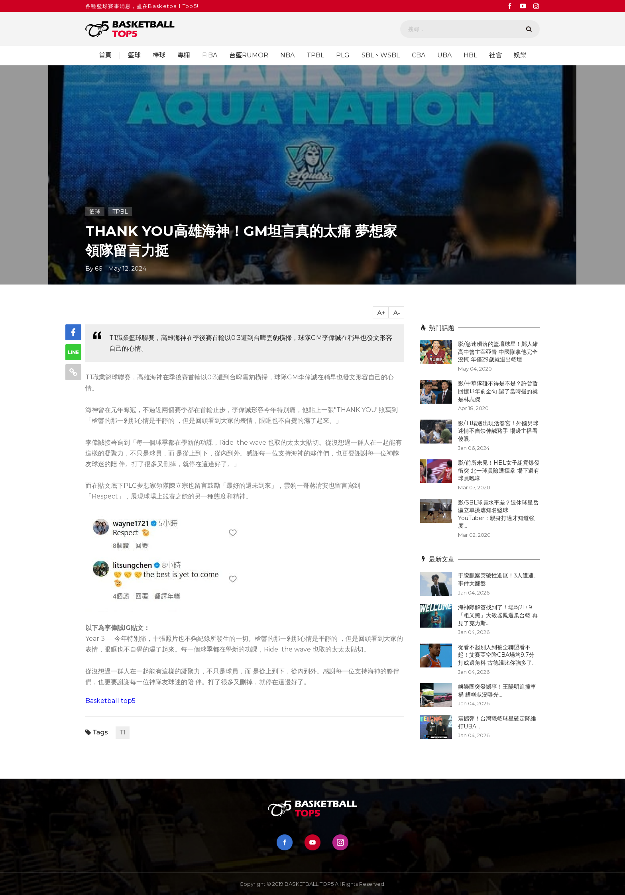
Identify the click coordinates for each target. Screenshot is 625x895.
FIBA (209, 55)
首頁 (105, 55)
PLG (343, 55)
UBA (444, 55)
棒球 (159, 55)
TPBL (315, 55)
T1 (123, 732)
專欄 (183, 55)
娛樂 (520, 55)
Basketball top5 (110, 701)
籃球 (134, 55)
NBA (287, 55)
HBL (470, 55)
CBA (418, 55)
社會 (495, 55)
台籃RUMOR (248, 55)
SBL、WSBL (381, 55)
